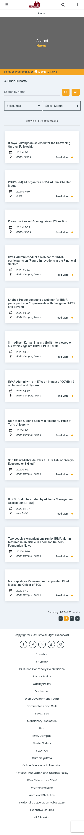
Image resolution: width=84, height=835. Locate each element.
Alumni (40, 71)
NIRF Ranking (42, 817)
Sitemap (42, 661)
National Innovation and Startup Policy (42, 773)
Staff (42, 728)
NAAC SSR (42, 713)
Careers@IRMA (42, 758)
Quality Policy (42, 684)
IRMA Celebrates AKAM (42, 780)
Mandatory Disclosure (42, 721)
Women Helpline (41, 788)
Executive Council (41, 810)
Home (7, 71)
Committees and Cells (42, 706)
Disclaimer (42, 691)
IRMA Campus (42, 736)
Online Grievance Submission (42, 765)
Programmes (22, 71)
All (75, 92)
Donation (42, 654)
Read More (64, 157)
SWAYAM (42, 750)
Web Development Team (41, 699)
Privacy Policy (42, 676)
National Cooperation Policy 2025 (42, 802)
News (53, 71)
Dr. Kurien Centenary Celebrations (42, 669)
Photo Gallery (42, 743)
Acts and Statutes (42, 795)
